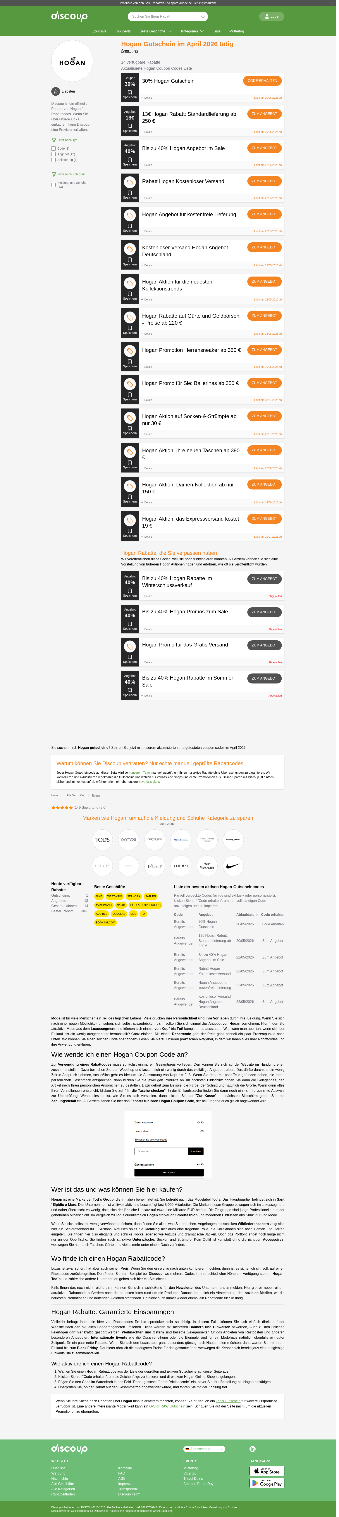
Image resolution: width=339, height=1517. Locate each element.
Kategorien (193, 31)
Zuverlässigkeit (149, 781)
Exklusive (99, 31)
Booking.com (105, 922)
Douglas (118, 913)
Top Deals (123, 31)
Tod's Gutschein (228, 1401)
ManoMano (104, 905)
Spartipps (129, 51)
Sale (216, 31)
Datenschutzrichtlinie (171, 1507)
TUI (143, 913)
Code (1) (60, 148)
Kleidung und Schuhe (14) (68, 185)
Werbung (58, 1473)
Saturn (150, 896)
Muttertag (236, 31)
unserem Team (141, 772)
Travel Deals (193, 1478)
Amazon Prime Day (198, 1484)
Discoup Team (129, 1494)
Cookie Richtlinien (196, 1507)
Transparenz (128, 1489)
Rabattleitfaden (63, 1494)
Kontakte (125, 1468)
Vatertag (189, 1473)
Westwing (114, 896)
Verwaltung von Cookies (223, 1507)
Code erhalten (262, 81)
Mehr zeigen (167, 823)
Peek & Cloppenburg (145, 905)
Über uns (58, 1468)
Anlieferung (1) (64, 160)
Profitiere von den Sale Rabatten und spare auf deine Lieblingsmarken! (168, 3)
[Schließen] (332, 3)
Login (271, 16)
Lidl (133, 913)
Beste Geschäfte (155, 31)
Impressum (126, 1484)
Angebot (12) (63, 154)
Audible (101, 913)
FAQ (121, 1473)
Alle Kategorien (63, 1489)
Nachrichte (59, 1478)
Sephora (133, 896)
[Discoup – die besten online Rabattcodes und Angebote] (69, 16)
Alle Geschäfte (62, 1484)
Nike (99, 896)
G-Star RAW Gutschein (167, 1406)
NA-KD (121, 905)
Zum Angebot (264, 114)
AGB (122, 1478)
